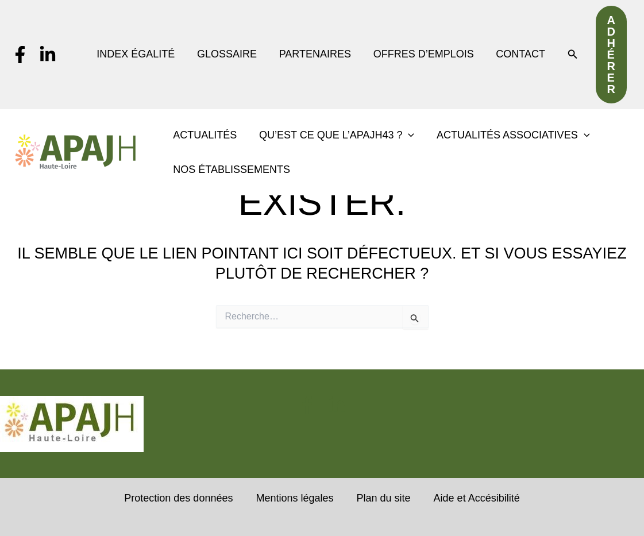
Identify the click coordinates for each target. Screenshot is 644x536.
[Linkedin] (47, 54)
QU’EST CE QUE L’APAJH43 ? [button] (334, 135)
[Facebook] (20, 54)
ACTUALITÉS (204, 135)
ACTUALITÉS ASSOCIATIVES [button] (509, 135)
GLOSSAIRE (229, 54)
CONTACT (518, 54)
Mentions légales (294, 498)
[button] (570, 54)
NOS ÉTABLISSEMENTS (231, 169)
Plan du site (384, 498)
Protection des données (178, 498)
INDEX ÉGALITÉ (140, 54)
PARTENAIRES (316, 54)
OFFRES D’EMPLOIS (423, 54)
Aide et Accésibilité (477, 498)
